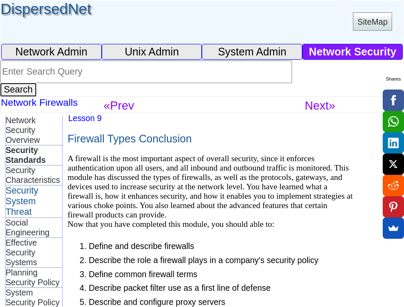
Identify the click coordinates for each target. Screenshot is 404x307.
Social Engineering (27, 227)
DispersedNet (45, 8)
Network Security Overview (23, 130)
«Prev (118, 105)
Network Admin (51, 52)
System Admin (252, 52)
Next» (320, 105)
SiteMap (373, 21)
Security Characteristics (33, 175)
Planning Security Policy (33, 277)
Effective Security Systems (21, 252)
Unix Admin (152, 52)
